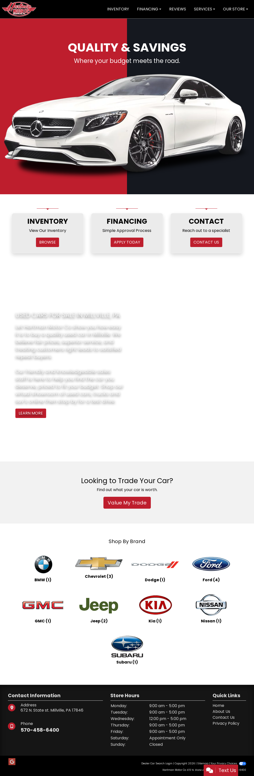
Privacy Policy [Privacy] (226, 723)
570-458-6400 (40, 729)
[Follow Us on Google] (11, 762)
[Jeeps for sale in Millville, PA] (99, 608)
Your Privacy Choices (228, 763)
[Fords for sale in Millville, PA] (211, 566)
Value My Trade (127, 502)
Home (218, 705)
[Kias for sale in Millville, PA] (155, 608)
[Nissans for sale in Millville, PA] (211, 608)
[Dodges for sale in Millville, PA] (155, 566)
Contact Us (224, 717)
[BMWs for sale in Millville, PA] (43, 566)
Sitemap (202, 763)
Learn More (31, 413)
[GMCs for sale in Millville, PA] (43, 608)
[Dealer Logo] (19, 9)
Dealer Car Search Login (156, 763)
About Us (221, 711)
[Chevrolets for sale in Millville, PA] (99, 566)
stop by (67, 400)
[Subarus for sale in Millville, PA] (127, 649)
